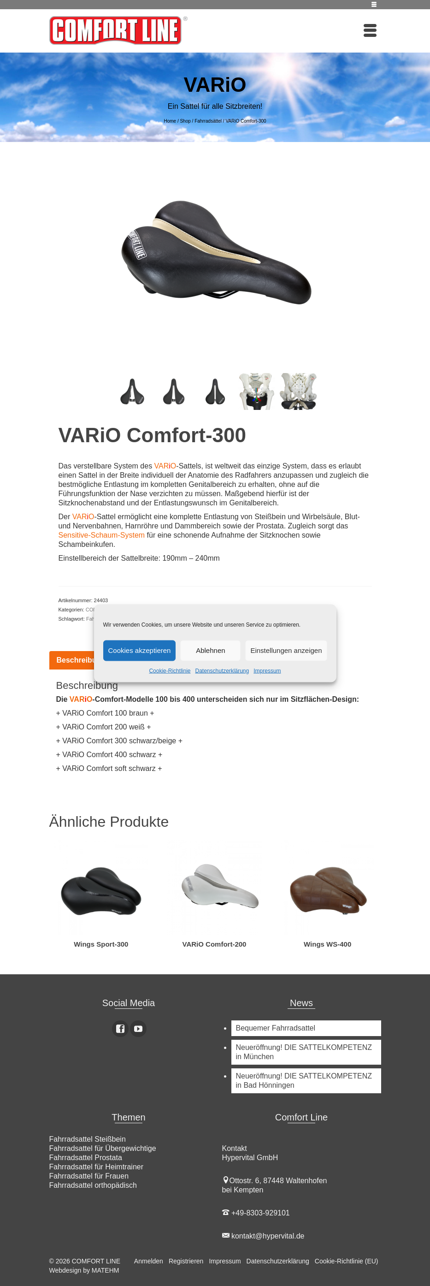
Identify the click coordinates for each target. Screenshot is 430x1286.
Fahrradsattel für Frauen (89, 1176)
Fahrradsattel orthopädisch (93, 1185)
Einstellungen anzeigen (286, 650)
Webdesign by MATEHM (84, 1270)
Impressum (267, 670)
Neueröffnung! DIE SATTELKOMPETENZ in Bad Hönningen (304, 1080)
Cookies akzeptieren (139, 650)
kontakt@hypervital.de (263, 1236)
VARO (165, 466)
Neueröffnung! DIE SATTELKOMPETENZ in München (304, 1052)
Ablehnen (210, 650)
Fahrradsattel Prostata (85, 1158)
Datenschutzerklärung (222, 670)
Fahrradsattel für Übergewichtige (102, 1148)
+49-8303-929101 (256, 1213)
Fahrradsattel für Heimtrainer (96, 1167)
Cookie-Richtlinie (169, 670)
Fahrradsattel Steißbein (87, 1139)
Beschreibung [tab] (81, 660)
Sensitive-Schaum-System (102, 535)
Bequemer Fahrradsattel (276, 1028)
